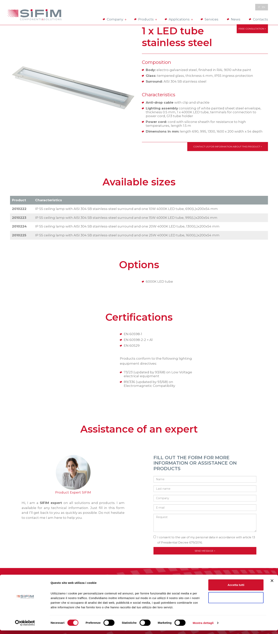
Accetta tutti (236, 588)
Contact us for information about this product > (227, 146)
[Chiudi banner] (272, 584)
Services (211, 19)
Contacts (260, 19)
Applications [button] (180, 19)
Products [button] (147, 19)
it (259, 7)
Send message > (205, 550)
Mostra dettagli (203, 626)
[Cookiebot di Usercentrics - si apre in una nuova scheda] (25, 626)
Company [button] (116, 19)
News (235, 19)
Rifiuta (236, 601)
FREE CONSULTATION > (252, 29)
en (263, 7)
